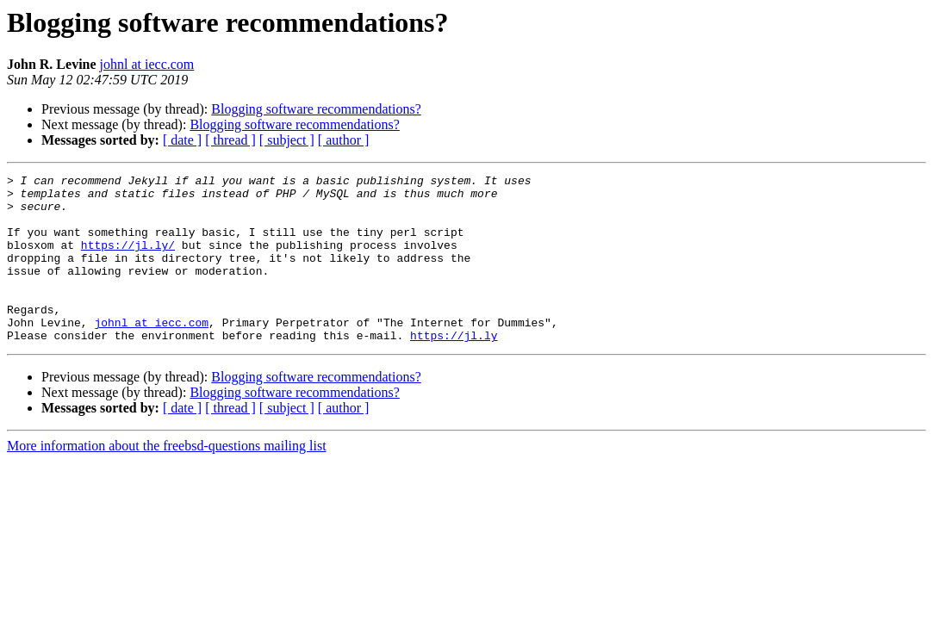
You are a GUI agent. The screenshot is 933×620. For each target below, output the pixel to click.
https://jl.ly (453, 368)
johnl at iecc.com (147, 64)
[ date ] (182, 140)
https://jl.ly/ (128, 260)
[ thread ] (230, 140)
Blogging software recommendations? (316, 109)
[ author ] (344, 140)
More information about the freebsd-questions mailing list (167, 479)
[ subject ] (286, 140)
